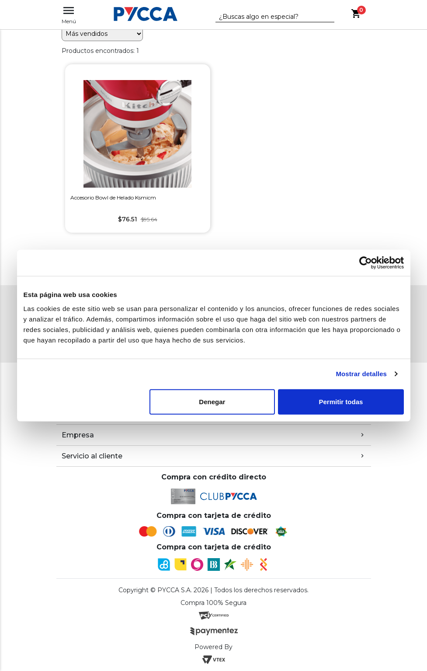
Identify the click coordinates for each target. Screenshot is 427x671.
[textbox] (268, 17)
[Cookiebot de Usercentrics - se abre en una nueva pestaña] (365, 262)
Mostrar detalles (361, 373)
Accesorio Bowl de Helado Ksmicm (113, 197)
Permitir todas (341, 401)
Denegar (212, 401)
